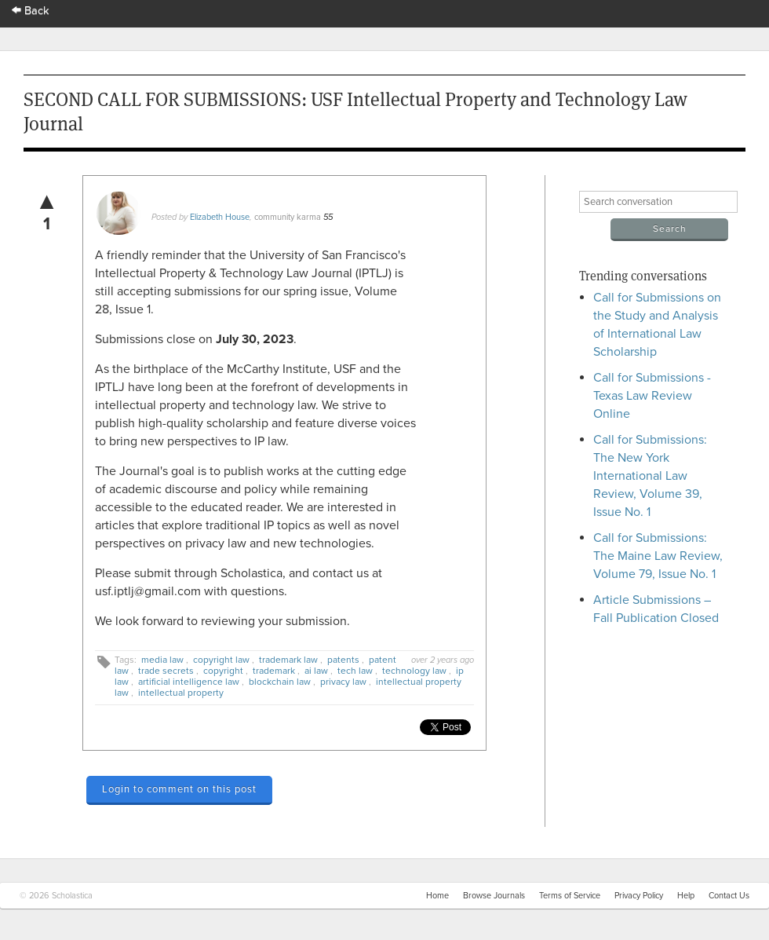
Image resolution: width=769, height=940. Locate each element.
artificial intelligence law (188, 681)
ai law (316, 670)
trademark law (288, 659)
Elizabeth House (220, 217)
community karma (287, 217)
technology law (414, 670)
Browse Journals (494, 896)
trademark (274, 670)
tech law (355, 670)
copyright (223, 670)
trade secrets (166, 670)
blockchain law (280, 681)
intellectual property (181, 692)
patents (343, 659)
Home (437, 896)
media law (162, 659)
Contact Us (729, 896)
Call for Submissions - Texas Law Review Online (652, 396)
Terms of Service (569, 896)
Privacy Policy (638, 896)
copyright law (221, 659)
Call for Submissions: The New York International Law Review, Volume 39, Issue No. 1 (650, 476)
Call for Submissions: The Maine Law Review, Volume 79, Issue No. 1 (658, 556)
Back (30, 10)
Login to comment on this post (179, 789)
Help (685, 896)
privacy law (343, 681)
